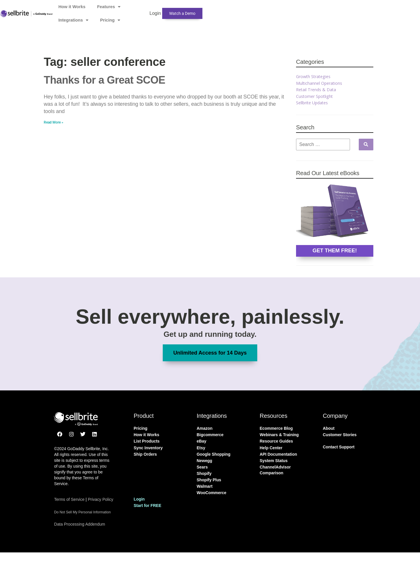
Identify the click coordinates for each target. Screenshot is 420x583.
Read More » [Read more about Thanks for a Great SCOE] (53, 122)
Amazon (204, 428)
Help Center (271, 447)
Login (287, 10)
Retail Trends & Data (317, 89)
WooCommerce (211, 492)
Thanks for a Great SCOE (104, 80)
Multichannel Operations (320, 83)
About (329, 428)
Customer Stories (340, 434)
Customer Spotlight (315, 96)
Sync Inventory (148, 447)
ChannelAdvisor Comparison (275, 470)
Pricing (255, 10)
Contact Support (339, 447)
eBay (201, 441)
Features (180, 10)
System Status (274, 460)
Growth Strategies (314, 76)
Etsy (201, 447)
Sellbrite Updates (313, 102)
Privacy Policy (100, 499)
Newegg (204, 460)
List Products (147, 441)
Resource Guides (276, 441)
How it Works (142, 10)
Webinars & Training (279, 434)
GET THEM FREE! (334, 250)
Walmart (204, 486)
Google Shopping (213, 454)
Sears (202, 467)
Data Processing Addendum (81, 524)
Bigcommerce (210, 434)
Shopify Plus (209, 480)
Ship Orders (145, 454)
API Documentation (278, 454)
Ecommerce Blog (276, 428)
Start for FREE (147, 505)
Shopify (204, 473)
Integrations (218, 10)
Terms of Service (69, 499)
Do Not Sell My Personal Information (82, 512)
